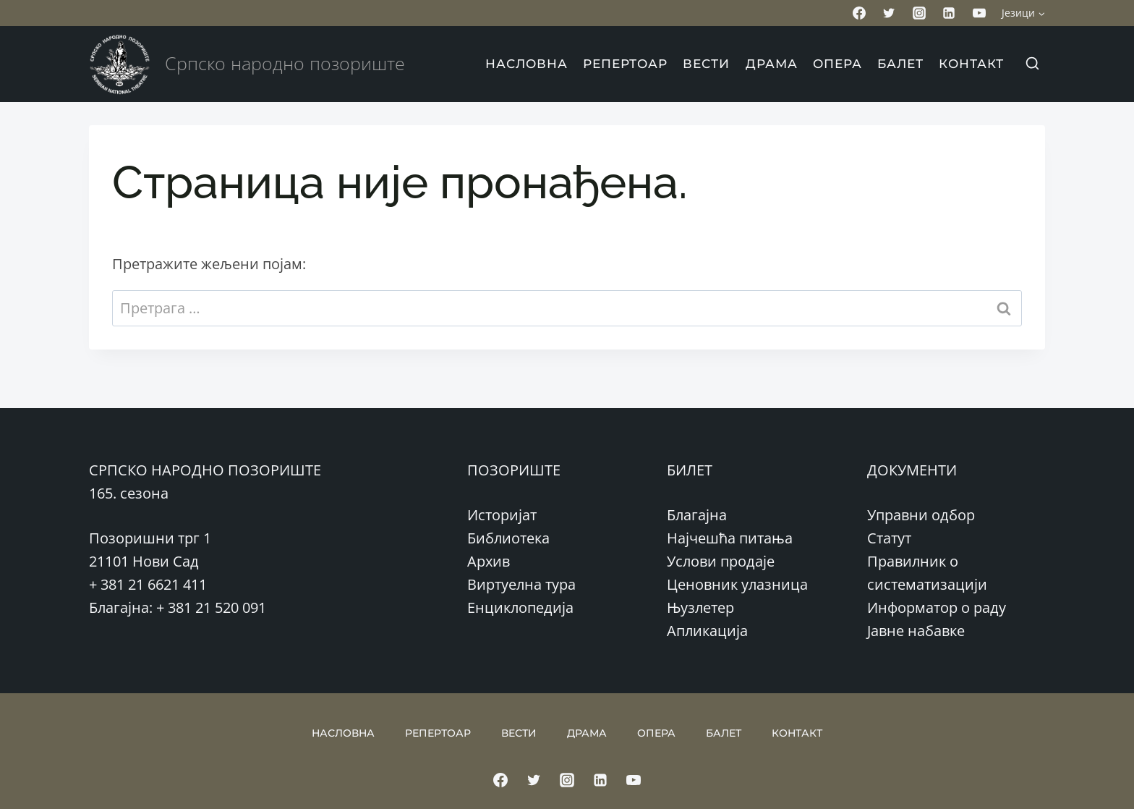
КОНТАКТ (971, 63)
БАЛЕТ (900, 63)
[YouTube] (979, 13)
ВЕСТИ (706, 63)
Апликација (707, 630)
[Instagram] (919, 13)
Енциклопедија (520, 607)
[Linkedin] (949, 13)
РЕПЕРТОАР (625, 63)
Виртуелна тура (521, 584)
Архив (488, 561)
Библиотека (508, 538)
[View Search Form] (1032, 64)
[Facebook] (859, 13)
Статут (889, 538)
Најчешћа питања (730, 538)
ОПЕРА (837, 63)
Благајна (697, 515)
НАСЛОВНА (526, 63)
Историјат (502, 515)
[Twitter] (889, 13)
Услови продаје (721, 561)
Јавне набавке (916, 630)
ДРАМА (772, 63)
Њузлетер (700, 607)
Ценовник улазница (737, 584)
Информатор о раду (936, 607)
